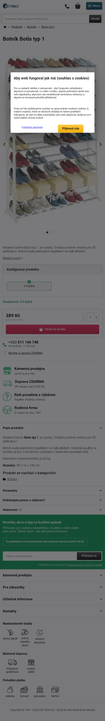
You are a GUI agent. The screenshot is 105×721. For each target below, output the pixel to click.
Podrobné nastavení (32, 127)
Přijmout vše (70, 128)
